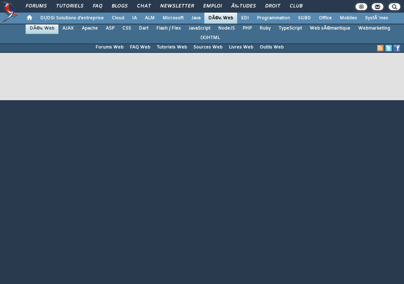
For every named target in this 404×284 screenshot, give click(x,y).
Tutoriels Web (172, 47)
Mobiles (348, 18)
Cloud (118, 18)
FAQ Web (140, 47)
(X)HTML (210, 38)
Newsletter (177, 6)
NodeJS (226, 28)
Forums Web (109, 47)
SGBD (304, 18)
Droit (272, 6)
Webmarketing (374, 28)
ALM (150, 18)
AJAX (68, 28)
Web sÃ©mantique (330, 28)
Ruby (265, 28)
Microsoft (173, 18)
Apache (90, 28)
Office (325, 18)
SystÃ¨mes (376, 18)
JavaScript (199, 28)
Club (296, 6)
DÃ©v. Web (220, 18)
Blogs (119, 6)
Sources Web (208, 47)
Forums (36, 6)
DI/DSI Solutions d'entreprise (72, 18)
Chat (144, 6)
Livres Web (241, 47)
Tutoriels (69, 6)
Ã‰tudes (243, 6)
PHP (247, 28)
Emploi (212, 6)
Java (195, 18)
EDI (245, 18)
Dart (143, 28)
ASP (110, 28)
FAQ (97, 6)
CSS (126, 28)
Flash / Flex (168, 28)
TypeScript (290, 28)
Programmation (273, 18)
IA (134, 18)
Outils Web (272, 47)
